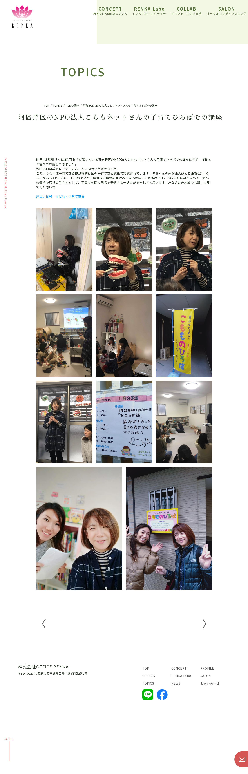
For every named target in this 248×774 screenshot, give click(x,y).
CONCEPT (110, 10)
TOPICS (148, 683)
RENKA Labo (150, 10)
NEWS (176, 683)
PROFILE (207, 668)
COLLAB (186, 10)
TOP (145, 668)
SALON (227, 10)
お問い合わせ (210, 683)
